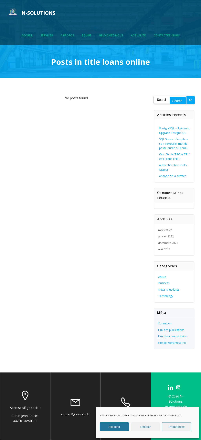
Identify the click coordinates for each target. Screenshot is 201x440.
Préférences (177, 426)
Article (162, 277)
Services (46, 35)
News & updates (169, 289)
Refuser (145, 426)
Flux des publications (171, 330)
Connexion (165, 323)
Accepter (114, 426)
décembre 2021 (168, 243)
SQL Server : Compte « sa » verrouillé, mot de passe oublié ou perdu (173, 143)
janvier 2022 (166, 236)
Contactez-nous (167, 35)
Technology (165, 296)
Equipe (86, 35)
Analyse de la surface (172, 176)
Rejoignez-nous (111, 35)
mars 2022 (165, 230)
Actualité (138, 35)
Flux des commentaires (173, 336)
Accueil (27, 35)
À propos (67, 35)
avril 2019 (164, 249)
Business (164, 283)
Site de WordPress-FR (172, 343)
